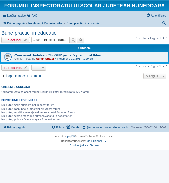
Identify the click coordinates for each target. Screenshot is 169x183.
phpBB (71, 136)
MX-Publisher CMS (97, 141)
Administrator (45, 58)
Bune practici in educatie (29, 33)
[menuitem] (32, 15)
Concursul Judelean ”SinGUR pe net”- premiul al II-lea (57, 55)
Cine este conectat (15, 86)
